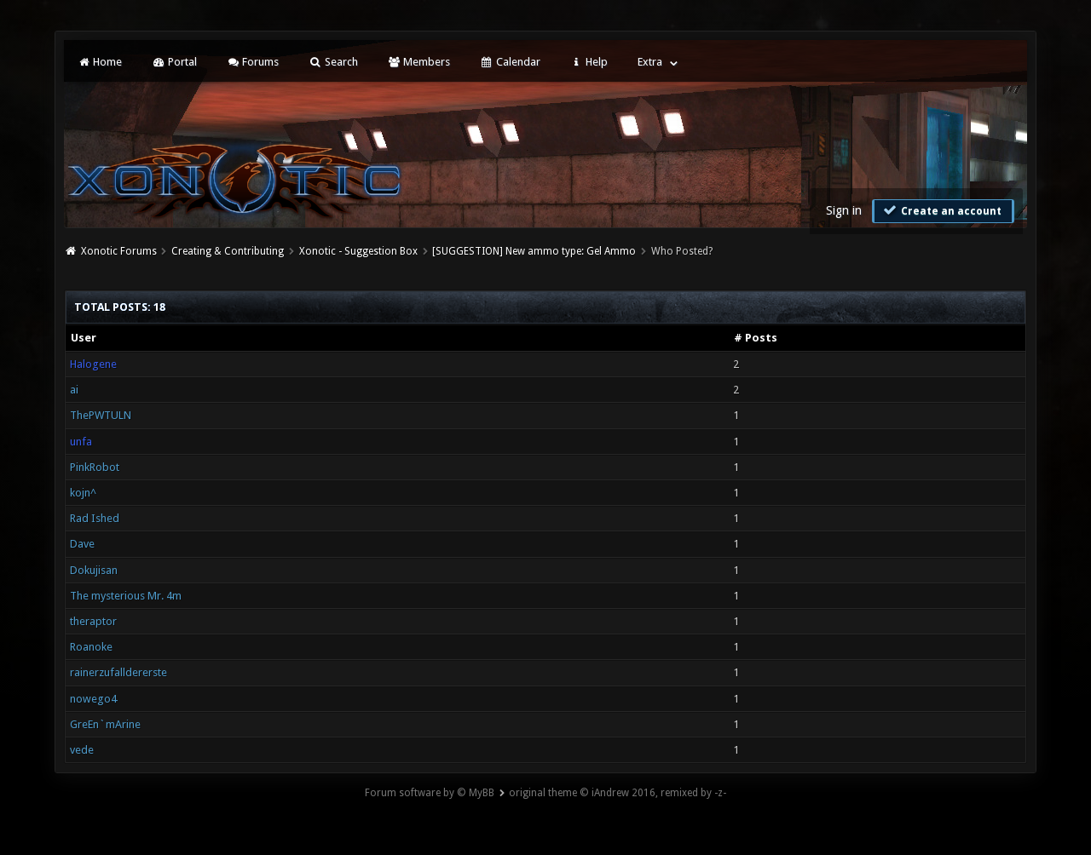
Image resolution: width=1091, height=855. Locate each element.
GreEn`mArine (105, 724)
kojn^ (83, 492)
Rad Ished (94, 518)
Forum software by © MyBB (429, 793)
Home (100, 61)
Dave (82, 543)
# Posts (755, 337)
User (83, 337)
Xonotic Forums (119, 251)
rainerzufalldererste (118, 672)
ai (74, 389)
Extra (650, 61)
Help (589, 61)
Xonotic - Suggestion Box (358, 251)
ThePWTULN (100, 415)
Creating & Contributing (227, 251)
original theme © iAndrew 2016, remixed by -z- (617, 793)
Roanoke (91, 646)
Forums (253, 61)
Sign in (844, 210)
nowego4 (93, 698)
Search (333, 61)
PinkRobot (94, 467)
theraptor (93, 621)
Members (419, 61)
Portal (174, 61)
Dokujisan (94, 570)
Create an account (941, 210)
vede (82, 749)
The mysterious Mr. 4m (126, 595)
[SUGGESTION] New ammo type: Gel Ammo (534, 251)
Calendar (510, 61)
